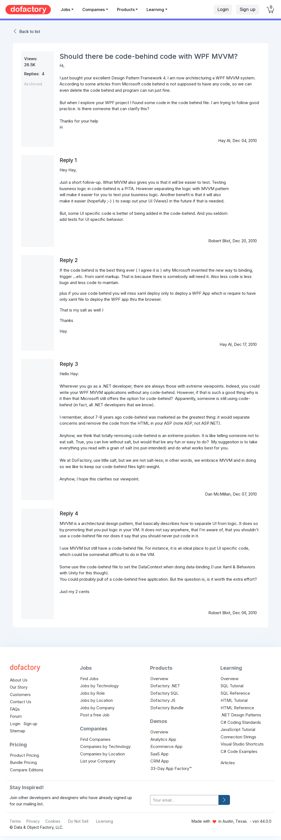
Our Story (18, 687)
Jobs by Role (92, 693)
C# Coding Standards (241, 722)
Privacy (33, 821)
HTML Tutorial (234, 700)
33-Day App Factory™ (171, 768)
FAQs (15, 709)
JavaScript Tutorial (238, 729)
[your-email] (184, 800)
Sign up (247, 9)
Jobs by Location (96, 700)
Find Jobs (89, 678)
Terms (15, 821)
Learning (155, 9)
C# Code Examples (239, 751)
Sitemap (17, 730)
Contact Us (20, 701)
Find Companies (95, 739)
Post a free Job (94, 714)
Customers (20, 694)
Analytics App (163, 739)
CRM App (159, 761)
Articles (228, 762)
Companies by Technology (105, 746)
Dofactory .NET (165, 685)
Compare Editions (26, 769)
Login (223, 9)
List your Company (98, 761)
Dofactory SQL (164, 693)
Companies (93, 9)
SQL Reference (235, 693)
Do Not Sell (78, 821)
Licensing (104, 821)
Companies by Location (102, 753)
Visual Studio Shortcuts (242, 744)
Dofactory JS (162, 700)
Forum (16, 716)
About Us (18, 680)
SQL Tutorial (232, 685)
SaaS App (159, 753)
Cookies (52, 821)
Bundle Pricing (23, 762)
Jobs (65, 9)
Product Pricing (24, 755)
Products (126, 9)
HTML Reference (237, 707)
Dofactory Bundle (167, 707)
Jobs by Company (97, 707)
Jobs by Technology (99, 685)
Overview (159, 678)
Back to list (29, 31)
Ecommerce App (166, 746)
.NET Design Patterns (241, 714)
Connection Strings (238, 736)
